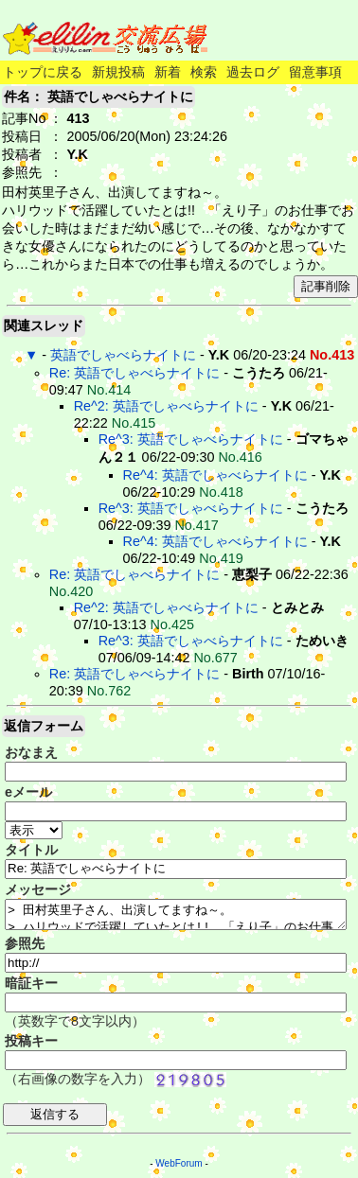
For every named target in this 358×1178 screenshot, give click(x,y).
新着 (167, 71)
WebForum (178, 1163)
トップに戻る (42, 71)
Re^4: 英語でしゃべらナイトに (215, 475)
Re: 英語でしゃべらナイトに (134, 372)
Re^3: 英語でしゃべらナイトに (190, 439)
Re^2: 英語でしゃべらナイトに (166, 405)
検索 (203, 71)
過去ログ (252, 71)
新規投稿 (118, 71)
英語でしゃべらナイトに (123, 354)
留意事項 (315, 71)
